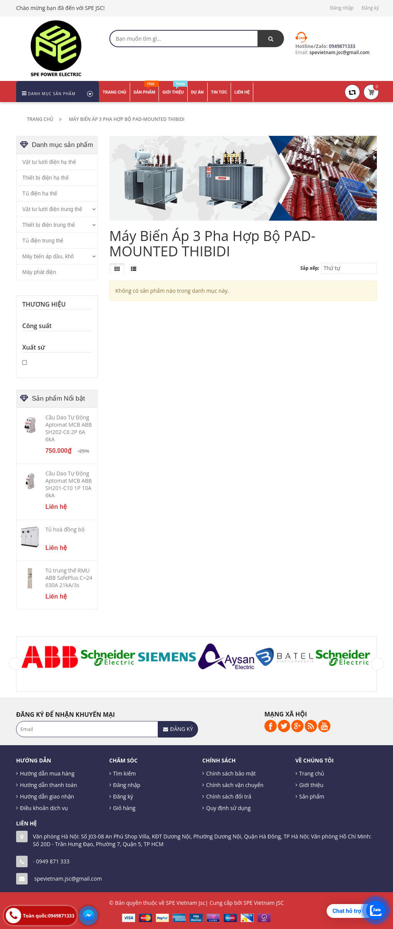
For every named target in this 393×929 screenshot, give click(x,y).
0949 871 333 (52, 861)
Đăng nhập (341, 8)
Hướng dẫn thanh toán (48, 785)
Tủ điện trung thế (43, 241)
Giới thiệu (311, 785)
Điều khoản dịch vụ (44, 808)
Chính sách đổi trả (228, 796)
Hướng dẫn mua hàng (47, 773)
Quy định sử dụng (228, 808)
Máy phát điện (39, 272)
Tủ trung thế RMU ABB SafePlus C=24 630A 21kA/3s (68, 578)
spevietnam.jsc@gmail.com (68, 878)
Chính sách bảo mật (231, 773)
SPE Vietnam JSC (263, 902)
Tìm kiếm (124, 773)
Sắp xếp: (309, 268)
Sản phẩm (312, 796)
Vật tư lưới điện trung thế (52, 209)
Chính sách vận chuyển (234, 785)
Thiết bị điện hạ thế (45, 178)
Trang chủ (311, 773)
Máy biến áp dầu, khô (48, 256)
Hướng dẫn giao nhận (47, 796)
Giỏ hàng (124, 808)
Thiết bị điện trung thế (48, 225)
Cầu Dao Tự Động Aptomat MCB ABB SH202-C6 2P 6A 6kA (68, 428)
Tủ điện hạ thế (39, 193)
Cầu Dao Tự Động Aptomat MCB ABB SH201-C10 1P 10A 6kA (68, 484)
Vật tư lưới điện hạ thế (49, 162)
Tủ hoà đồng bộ (64, 529)
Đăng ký (370, 8)
